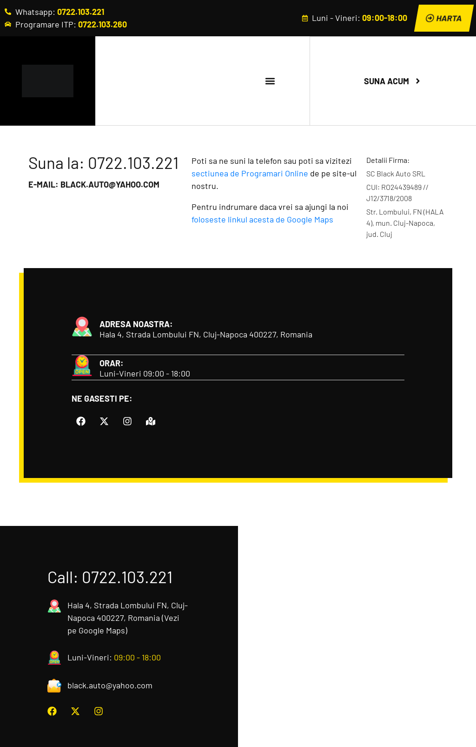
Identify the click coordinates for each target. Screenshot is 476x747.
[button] (270, 80)
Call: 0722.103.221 (109, 575)
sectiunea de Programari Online (250, 173)
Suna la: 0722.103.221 (103, 162)
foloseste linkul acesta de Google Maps (262, 219)
